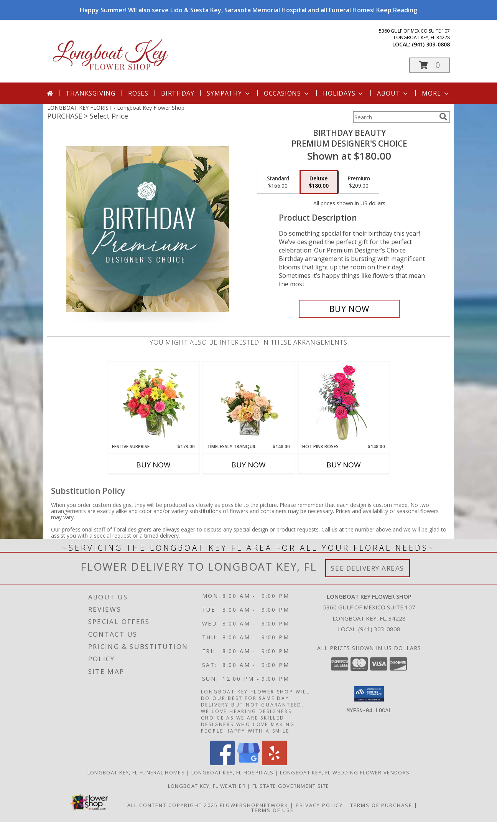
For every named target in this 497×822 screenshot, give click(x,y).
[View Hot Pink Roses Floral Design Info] (344, 403)
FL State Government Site (290, 785)
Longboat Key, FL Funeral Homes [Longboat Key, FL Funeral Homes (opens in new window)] (136, 772)
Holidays (343, 93)
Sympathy (229, 93)
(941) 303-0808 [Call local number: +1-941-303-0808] (431, 44)
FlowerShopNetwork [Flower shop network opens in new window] (254, 805)
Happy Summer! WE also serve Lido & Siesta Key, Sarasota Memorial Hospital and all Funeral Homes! (248, 10)
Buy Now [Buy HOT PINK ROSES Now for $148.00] (343, 465)
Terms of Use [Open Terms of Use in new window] (272, 810)
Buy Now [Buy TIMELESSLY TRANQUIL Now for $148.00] (248, 465)
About (393, 93)
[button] (429, 65)
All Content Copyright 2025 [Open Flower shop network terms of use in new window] (172, 805)
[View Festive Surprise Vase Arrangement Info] (154, 402)
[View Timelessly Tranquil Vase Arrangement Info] (249, 402)
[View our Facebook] (222, 763)
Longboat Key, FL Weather (207, 785)
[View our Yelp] (274, 763)
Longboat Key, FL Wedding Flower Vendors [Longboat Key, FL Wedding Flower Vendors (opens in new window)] (345, 772)
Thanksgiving (90, 93)
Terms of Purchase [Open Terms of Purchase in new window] (381, 805)
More (436, 93)
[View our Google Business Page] (248, 763)
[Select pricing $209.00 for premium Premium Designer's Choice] (359, 182)
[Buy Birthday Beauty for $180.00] (349, 309)
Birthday (177, 93)
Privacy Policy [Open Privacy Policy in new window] (319, 805)
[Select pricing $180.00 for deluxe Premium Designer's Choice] (319, 182)
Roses (138, 93)
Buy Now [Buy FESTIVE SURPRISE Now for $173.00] (153, 465)
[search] (443, 116)
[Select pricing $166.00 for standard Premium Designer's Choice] (278, 182)
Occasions (287, 93)
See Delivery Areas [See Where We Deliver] (367, 568)
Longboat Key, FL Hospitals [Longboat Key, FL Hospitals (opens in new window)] (232, 772)
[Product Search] (395, 117)
